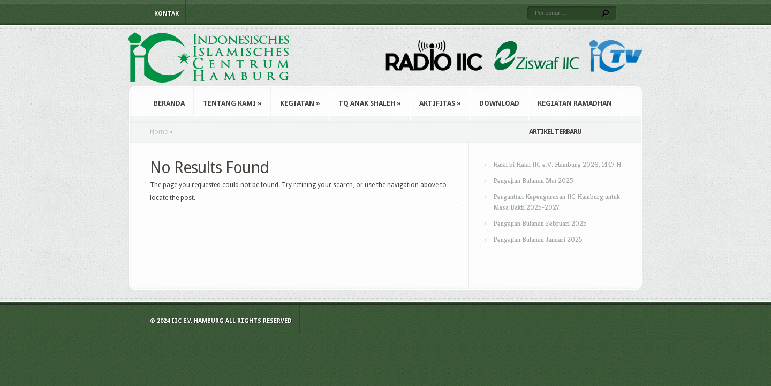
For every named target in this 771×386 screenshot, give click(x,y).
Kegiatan (300, 103)
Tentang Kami (232, 103)
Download (499, 103)
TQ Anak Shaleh (369, 103)
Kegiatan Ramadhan (575, 103)
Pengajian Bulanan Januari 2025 (538, 239)
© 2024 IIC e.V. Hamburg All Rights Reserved (221, 320)
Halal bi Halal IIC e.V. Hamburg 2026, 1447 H (557, 164)
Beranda (169, 103)
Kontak (166, 13)
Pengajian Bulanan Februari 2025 (540, 223)
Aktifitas (440, 103)
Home (159, 132)
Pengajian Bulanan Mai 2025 (533, 180)
